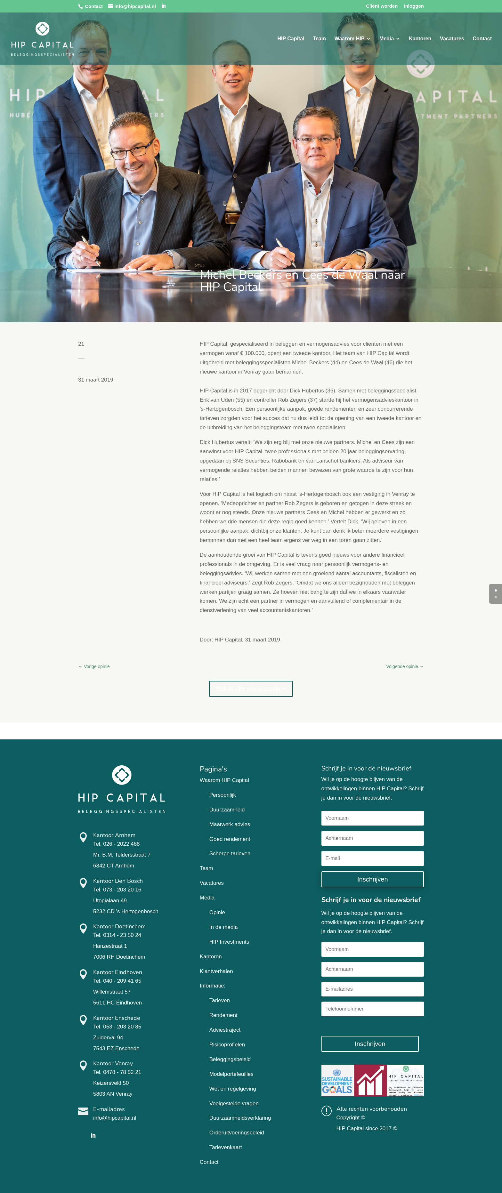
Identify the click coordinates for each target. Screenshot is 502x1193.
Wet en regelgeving (232, 1089)
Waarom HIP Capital (224, 780)
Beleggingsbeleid (230, 1059)
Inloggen (414, 6)
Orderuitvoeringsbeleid (236, 1133)
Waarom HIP (350, 38)
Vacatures (452, 38)
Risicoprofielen (227, 1045)
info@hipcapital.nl (114, 1118)
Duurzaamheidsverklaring (240, 1118)
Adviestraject (224, 1030)
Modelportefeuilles (231, 1074)
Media (386, 38)
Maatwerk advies (229, 824)
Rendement (223, 1015)
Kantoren (420, 38)
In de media (223, 927)
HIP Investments (229, 942)
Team (319, 38)
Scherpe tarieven (230, 853)
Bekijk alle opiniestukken (251, 688)
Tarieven (219, 1000)
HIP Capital (290, 38)
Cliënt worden (382, 6)
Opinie (217, 912)
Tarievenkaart (225, 1147)
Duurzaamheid (227, 810)
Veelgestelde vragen (234, 1103)
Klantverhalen (216, 971)
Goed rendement (229, 839)
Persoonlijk (222, 795)
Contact (94, 6)
